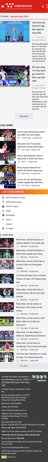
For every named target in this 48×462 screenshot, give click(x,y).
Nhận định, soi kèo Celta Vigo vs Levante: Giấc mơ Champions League (30, 264)
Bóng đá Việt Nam (39, 40)
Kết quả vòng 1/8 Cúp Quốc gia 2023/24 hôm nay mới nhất (39, 74)
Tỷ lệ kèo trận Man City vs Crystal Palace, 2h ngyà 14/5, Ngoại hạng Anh (31, 278)
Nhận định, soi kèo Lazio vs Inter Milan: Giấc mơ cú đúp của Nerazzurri (30, 321)
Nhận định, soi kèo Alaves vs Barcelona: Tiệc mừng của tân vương (29, 307)
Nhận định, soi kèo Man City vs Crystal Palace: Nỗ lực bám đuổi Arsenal (30, 293)
